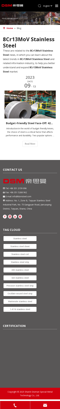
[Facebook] (5, 216)
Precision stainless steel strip (20, 285)
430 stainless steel (20, 270)
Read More (30, 143)
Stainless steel (20, 238)
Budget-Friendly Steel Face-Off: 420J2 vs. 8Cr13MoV (30, 123)
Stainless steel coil (20, 254)
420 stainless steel (20, 277)
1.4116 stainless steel (20, 309)
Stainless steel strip (20, 262)
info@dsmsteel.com (21, 196)
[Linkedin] (10, 216)
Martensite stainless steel (20, 301)
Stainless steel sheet (20, 246)
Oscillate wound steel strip (20, 293)
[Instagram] (20, 216)
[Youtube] (15, 216)
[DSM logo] (25, 181)
